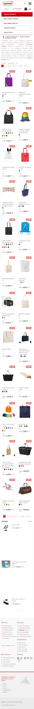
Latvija (5, 686)
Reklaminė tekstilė (8, 629)
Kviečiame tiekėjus (24, 634)
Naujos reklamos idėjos (25, 636)
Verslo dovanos (7, 625)
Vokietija (5, 692)
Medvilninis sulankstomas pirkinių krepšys (25, 94)
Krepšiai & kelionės (25, 36)
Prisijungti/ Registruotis (9, 656)
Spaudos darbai (7, 631)
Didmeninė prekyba (24, 626)
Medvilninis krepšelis (8, 278)
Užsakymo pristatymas (9, 666)
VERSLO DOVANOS (10, 14)
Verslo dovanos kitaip (25, 628)
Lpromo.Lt (3, 702)
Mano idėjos (18, 8)
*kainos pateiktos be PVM (8, 647)
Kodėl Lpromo (22, 642)
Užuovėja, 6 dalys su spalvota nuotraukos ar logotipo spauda (8, 204)
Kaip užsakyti (6, 660)
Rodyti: (21, 65)
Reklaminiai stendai (9, 627)
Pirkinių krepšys (6, 349)
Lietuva (5, 684)
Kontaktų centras (23, 650)
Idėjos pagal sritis (8, 633)
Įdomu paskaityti (23, 648)
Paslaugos (6, 639)
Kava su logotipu (16, 524)
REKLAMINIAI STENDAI (11, 19)
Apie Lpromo (22, 646)
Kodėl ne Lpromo (23, 644)
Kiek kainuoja (7, 658)
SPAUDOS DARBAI (9, 28)
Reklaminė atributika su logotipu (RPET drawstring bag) (24, 131)
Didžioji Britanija (7, 690)
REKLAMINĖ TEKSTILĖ (11, 23)
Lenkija (5, 688)
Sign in (7, 9)
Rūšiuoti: (3, 63)
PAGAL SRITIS (8, 32)
